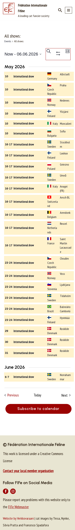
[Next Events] (66, 395)
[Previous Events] (11, 395)
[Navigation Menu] (68, 10)
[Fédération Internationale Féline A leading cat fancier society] (27, 10)
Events (7, 41)
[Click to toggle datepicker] (22, 54)
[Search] (60, 10)
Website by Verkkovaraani (18, 518)
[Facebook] (5, 491)
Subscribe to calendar (38, 408)
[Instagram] (13, 491)
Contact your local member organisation (28, 471)
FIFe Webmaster (18, 507)
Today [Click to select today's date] (37, 395)
